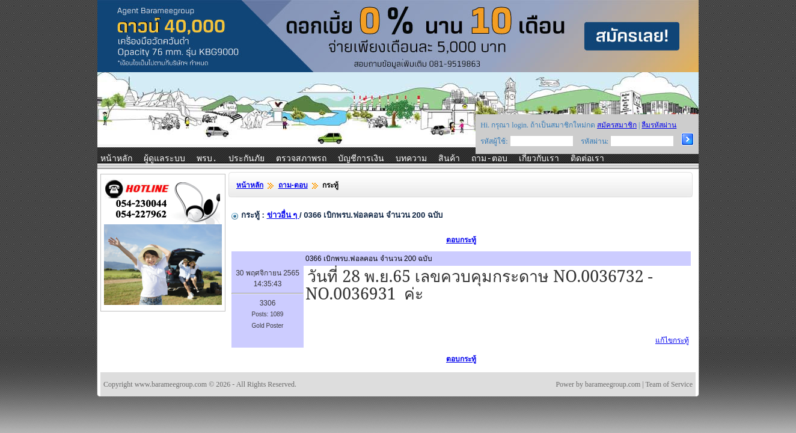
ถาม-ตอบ (489, 159)
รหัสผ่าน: (594, 141)
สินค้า (449, 159)
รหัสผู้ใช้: (493, 141)
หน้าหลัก (116, 159)
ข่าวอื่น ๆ (283, 215)
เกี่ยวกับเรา (539, 159)
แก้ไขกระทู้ (672, 340)
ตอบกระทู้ (461, 240)
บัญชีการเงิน (361, 159)
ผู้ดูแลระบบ (164, 159)
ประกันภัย (246, 159)
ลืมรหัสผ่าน (658, 125)
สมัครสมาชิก (617, 125)
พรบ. (207, 159)
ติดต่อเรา (587, 159)
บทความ (411, 159)
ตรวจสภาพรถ (301, 159)
